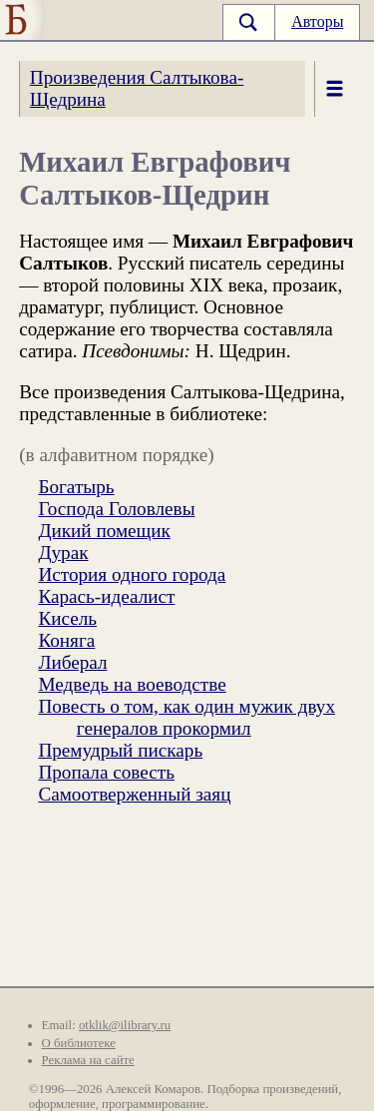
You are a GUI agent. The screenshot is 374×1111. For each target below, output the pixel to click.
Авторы (317, 21)
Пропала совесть (106, 772)
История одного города (131, 574)
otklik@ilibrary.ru (125, 1025)
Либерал (72, 662)
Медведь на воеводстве (131, 684)
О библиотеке (79, 1043)
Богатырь (76, 486)
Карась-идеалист (106, 596)
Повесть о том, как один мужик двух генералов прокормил (186, 717)
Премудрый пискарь (120, 750)
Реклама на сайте (88, 1060)
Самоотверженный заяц (134, 794)
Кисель (67, 618)
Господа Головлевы (116, 508)
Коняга (66, 640)
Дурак (63, 552)
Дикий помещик (104, 530)
